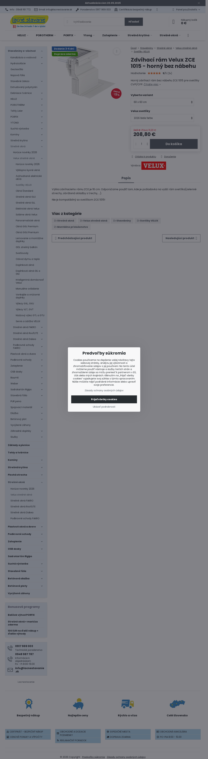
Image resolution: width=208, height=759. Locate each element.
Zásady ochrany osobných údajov (104, 390)
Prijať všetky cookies (104, 399)
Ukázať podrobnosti (104, 406)
